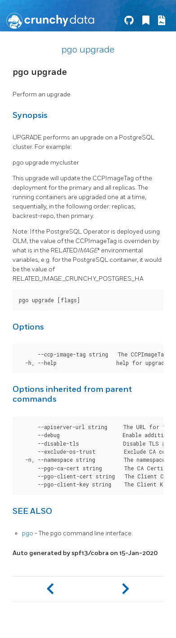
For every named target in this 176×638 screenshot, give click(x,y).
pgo (27, 533)
